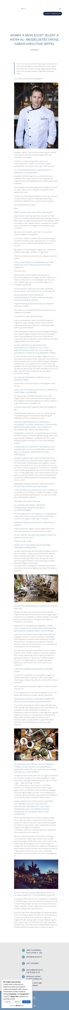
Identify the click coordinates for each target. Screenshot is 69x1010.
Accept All (26, 1002)
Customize (8, 1002)
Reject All (17, 1002)
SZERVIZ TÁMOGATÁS (52, 14)
